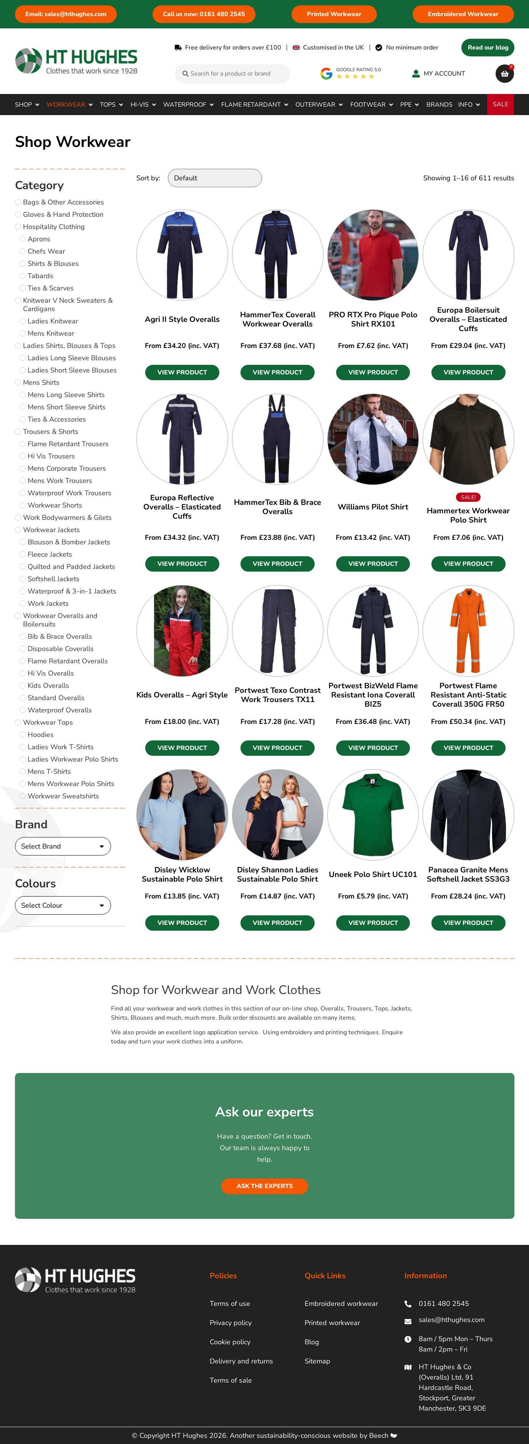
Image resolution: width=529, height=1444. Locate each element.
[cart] (505, 73)
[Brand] (63, 846)
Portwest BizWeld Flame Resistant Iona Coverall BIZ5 (373, 695)
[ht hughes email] (454, 1321)
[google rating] (350, 74)
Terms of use (230, 1303)
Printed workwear (332, 1322)
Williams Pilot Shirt (373, 507)
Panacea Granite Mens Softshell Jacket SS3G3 (468, 874)
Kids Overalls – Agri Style (182, 695)
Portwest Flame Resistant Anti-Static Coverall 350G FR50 (468, 695)
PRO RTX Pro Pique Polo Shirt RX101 (373, 319)
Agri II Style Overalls (182, 319)
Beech (383, 1435)
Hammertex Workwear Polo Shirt (468, 515)
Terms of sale (231, 1380)
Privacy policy (231, 1322)
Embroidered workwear (341, 1303)
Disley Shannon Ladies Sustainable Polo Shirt (277, 874)
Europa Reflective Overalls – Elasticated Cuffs (182, 507)
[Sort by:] (215, 178)
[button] (28, 104)
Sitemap (317, 1361)
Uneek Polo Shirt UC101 (373, 874)
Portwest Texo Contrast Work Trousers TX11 (278, 695)
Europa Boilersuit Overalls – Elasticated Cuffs (468, 319)
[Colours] (63, 905)
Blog (312, 1342)
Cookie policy (230, 1342)
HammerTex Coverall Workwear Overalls (277, 319)
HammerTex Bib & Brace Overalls (277, 507)
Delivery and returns (241, 1361)
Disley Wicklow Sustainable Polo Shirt (182, 874)
